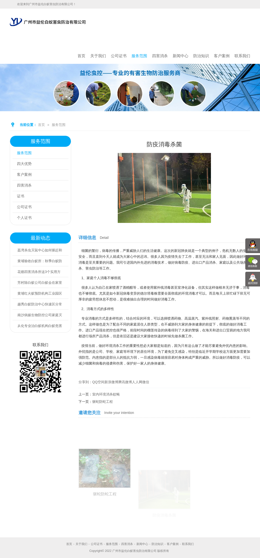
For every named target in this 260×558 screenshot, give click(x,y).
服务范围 (139, 56)
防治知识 (201, 56)
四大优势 (25, 164)
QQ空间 (98, 382)
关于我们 (98, 56)
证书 (21, 196)
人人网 (137, 382)
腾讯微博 (125, 382)
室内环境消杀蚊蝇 (106, 394)
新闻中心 (180, 56)
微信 (145, 382)
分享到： (85, 382)
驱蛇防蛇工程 (102, 402)
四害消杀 (160, 56)
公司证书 (119, 56)
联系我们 (242, 56)
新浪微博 (111, 382)
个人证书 (25, 218)
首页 (81, 56)
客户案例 (222, 56)
